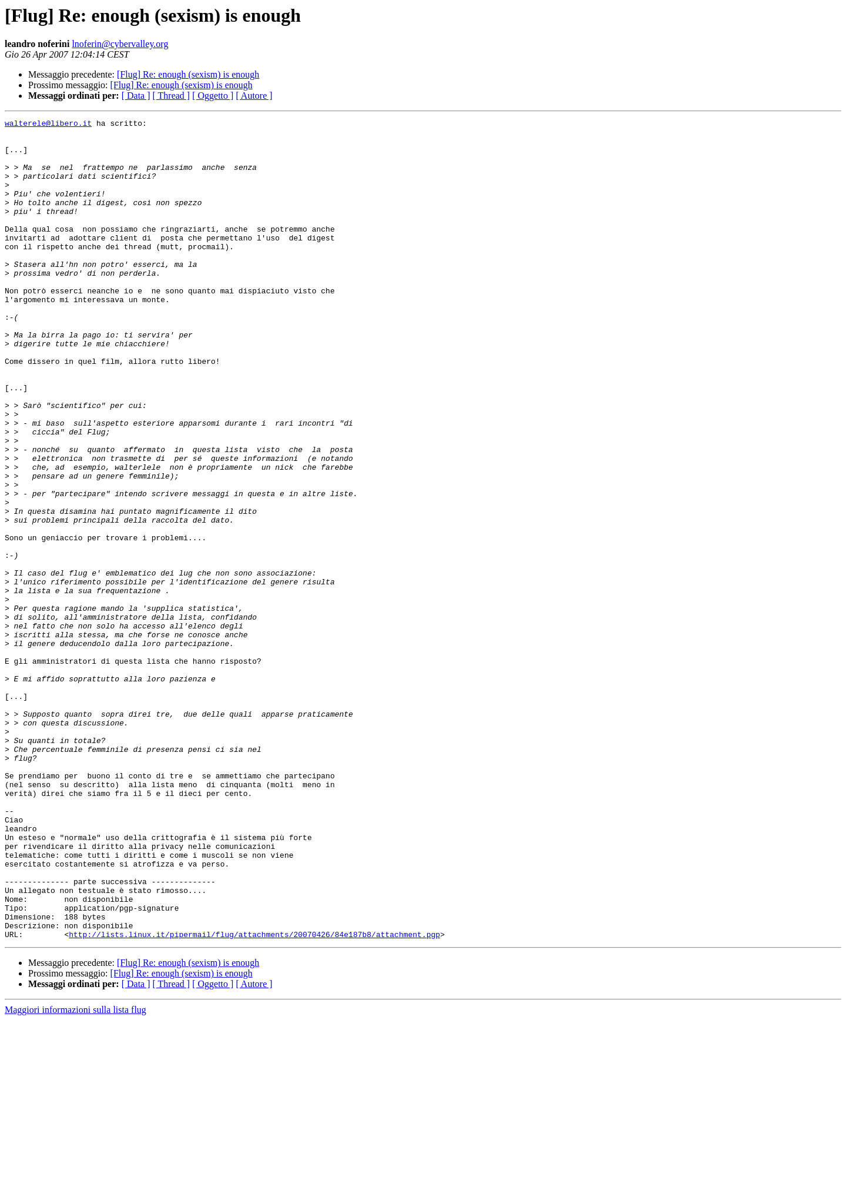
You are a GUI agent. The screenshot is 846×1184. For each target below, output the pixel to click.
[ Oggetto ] (212, 96)
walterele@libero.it (48, 124)
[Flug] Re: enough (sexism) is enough (188, 74)
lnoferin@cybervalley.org (120, 44)
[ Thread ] (171, 96)
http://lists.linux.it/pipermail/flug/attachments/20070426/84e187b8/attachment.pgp (254, 1098)
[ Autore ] (254, 96)
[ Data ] (136, 96)
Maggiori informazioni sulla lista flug (75, 1174)
